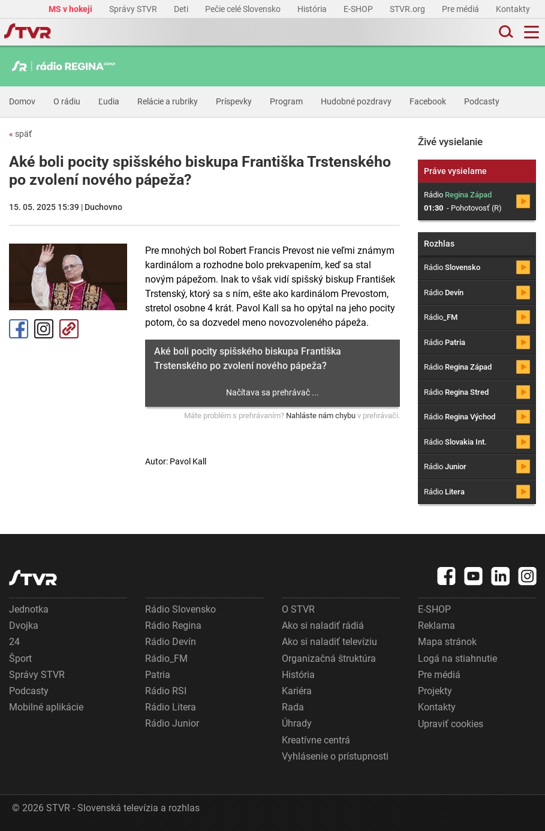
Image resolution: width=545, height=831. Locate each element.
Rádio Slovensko (180, 609)
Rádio (452, 267)
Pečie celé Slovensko (243, 9)
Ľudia (108, 101)
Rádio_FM (166, 658)
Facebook (427, 101)
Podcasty (481, 101)
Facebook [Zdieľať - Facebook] (18, 328)
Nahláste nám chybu (321, 415)
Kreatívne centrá (316, 740)
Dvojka (23, 625)
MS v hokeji (71, 9)
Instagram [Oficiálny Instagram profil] (43, 328)
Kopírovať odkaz (69, 328)
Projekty (435, 691)
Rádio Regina (173, 625)
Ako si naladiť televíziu (329, 641)
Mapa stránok (447, 641)
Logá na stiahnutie (457, 658)
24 (14, 641)
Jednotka (29, 609)
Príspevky (234, 101)
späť (20, 134)
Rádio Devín (170, 641)
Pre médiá (461, 9)
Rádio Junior (172, 723)
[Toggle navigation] (531, 32)
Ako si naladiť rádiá (323, 625)
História (313, 9)
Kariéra (297, 691)
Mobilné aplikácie (46, 707)
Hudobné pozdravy (356, 101)
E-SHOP (359, 9)
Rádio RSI (165, 691)
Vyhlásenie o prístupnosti (335, 756)
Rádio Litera (170, 707)
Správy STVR (134, 9)
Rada (293, 707)
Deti (182, 9)
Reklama (436, 625)
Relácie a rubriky (167, 101)
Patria (157, 674)
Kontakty (513, 9)
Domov (22, 101)
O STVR (298, 609)
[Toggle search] (505, 32)
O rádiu (66, 101)
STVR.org (408, 9)
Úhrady (297, 723)
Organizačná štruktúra (329, 658)
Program (286, 101)
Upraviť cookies (450, 724)
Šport (20, 658)
